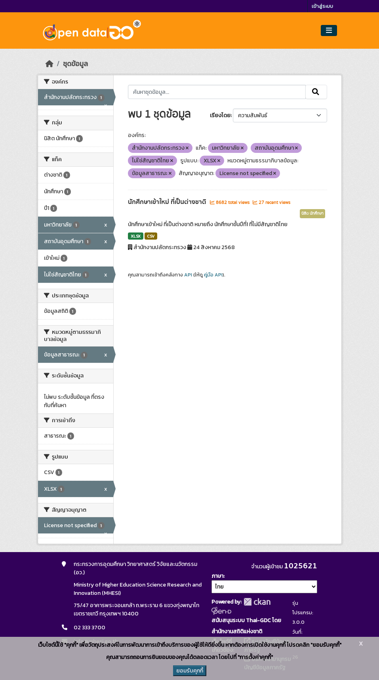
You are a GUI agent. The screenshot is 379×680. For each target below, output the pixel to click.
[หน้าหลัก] (49, 64)
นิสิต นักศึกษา (312, 213)
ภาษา (217, 576)
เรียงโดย (220, 115)
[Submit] (316, 92)
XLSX (136, 236)
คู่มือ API (213, 274)
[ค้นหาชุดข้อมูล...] (217, 92)
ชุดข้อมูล (75, 64)
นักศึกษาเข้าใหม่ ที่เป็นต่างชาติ (168, 202)
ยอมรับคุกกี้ (189, 671)
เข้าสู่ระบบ (322, 6)
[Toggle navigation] (329, 30)
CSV (150, 236)
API (188, 274)
